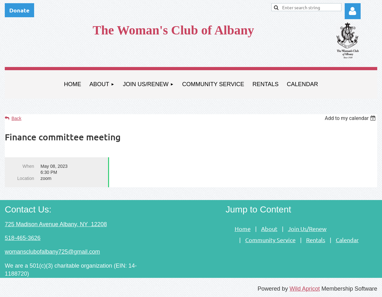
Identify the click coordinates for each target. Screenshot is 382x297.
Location (25, 178)
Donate (19, 10)
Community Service (270, 239)
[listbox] (351, 118)
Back (16, 118)
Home (243, 228)
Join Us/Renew (307, 228)
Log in (353, 11)
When (28, 166)
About (269, 228)
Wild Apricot (305, 289)
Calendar (347, 239)
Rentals (315, 239)
